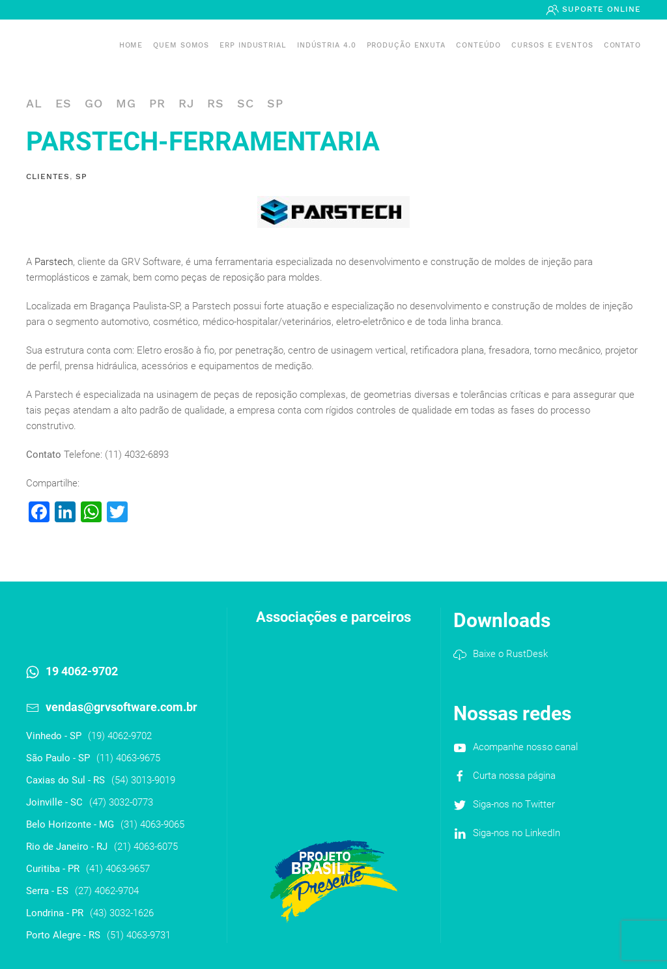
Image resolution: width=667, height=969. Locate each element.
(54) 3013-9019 (143, 780)
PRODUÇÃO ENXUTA (406, 45)
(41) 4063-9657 (118, 869)
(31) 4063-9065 (152, 824)
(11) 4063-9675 (128, 758)
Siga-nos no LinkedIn (516, 833)
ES (63, 103)
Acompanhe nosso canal (525, 747)
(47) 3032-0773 (121, 802)
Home (131, 45)
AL (34, 103)
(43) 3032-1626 (122, 913)
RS (215, 103)
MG (126, 103)
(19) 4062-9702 (120, 736)
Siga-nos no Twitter (514, 804)
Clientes (48, 176)
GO (94, 103)
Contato (622, 45)
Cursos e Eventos (552, 45)
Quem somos (181, 45)
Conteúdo (478, 45)
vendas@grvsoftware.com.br (121, 707)
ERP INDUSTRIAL (253, 45)
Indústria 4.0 (326, 45)
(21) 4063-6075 (146, 846)
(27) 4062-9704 (107, 891)
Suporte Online (600, 9)
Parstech (54, 262)
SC (245, 103)
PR (157, 103)
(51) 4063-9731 (139, 935)
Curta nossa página (514, 775)
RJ (186, 103)
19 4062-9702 (82, 671)
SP (275, 103)
